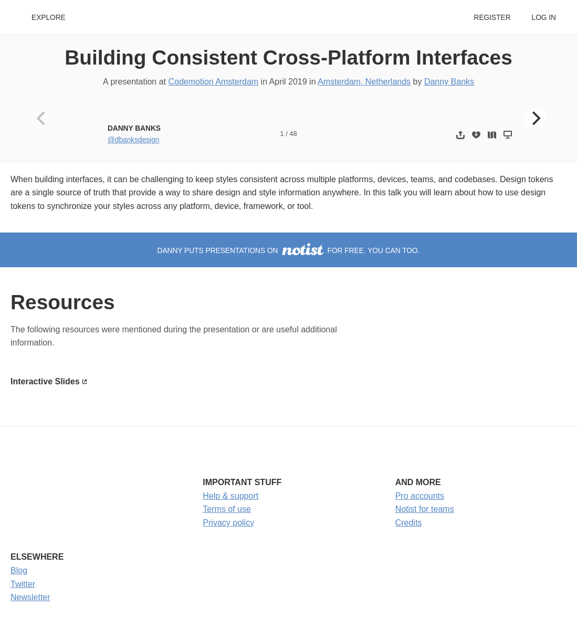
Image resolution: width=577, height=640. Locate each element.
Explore (49, 18)
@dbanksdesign (133, 140)
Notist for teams (424, 509)
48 (293, 134)
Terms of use (227, 509)
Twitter (23, 584)
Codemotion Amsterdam (213, 81)
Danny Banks (449, 81)
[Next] (535, 118)
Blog (19, 570)
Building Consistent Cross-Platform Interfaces (288, 57)
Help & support (230, 495)
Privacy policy (228, 522)
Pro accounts (419, 495)
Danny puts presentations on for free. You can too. (289, 251)
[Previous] (42, 118)
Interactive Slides (45, 381)
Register (492, 18)
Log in (544, 18)
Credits (408, 522)
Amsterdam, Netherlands (364, 81)
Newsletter (30, 597)
